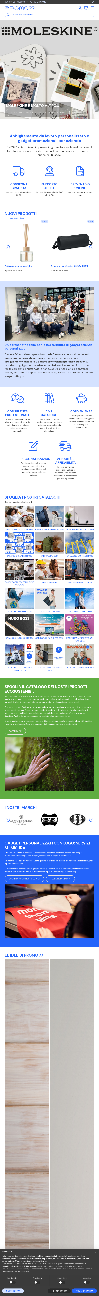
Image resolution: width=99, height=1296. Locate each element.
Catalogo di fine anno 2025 (80, 667)
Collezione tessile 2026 (80, 611)
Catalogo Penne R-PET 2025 (49, 638)
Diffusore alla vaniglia (18, 266)
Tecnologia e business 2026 (80, 529)
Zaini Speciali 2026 (49, 556)
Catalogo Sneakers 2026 (19, 556)
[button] (96, 1253)
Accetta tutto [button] (84, 1291)
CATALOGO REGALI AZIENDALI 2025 (49, 669)
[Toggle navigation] (92, 8)
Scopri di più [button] (15, 731)
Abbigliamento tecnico (80, 582)
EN (93, 2)
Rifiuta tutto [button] (59, 1291)
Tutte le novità (14, 218)
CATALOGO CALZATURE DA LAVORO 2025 (19, 669)
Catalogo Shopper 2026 (19, 611)
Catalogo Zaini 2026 (49, 611)
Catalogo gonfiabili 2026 (80, 556)
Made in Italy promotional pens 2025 (79, 639)
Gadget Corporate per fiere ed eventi (19, 584)
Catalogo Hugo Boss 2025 (19, 638)
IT (89, 2)
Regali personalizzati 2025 (19, 529)
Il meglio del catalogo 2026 (49, 529)
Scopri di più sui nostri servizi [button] (24, 878)
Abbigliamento (49, 582)
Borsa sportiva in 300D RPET (69, 266)
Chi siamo (40, 2)
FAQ (29, 2)
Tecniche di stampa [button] (60, 878)
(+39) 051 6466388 (15, 2)
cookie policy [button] (42, 1261)
